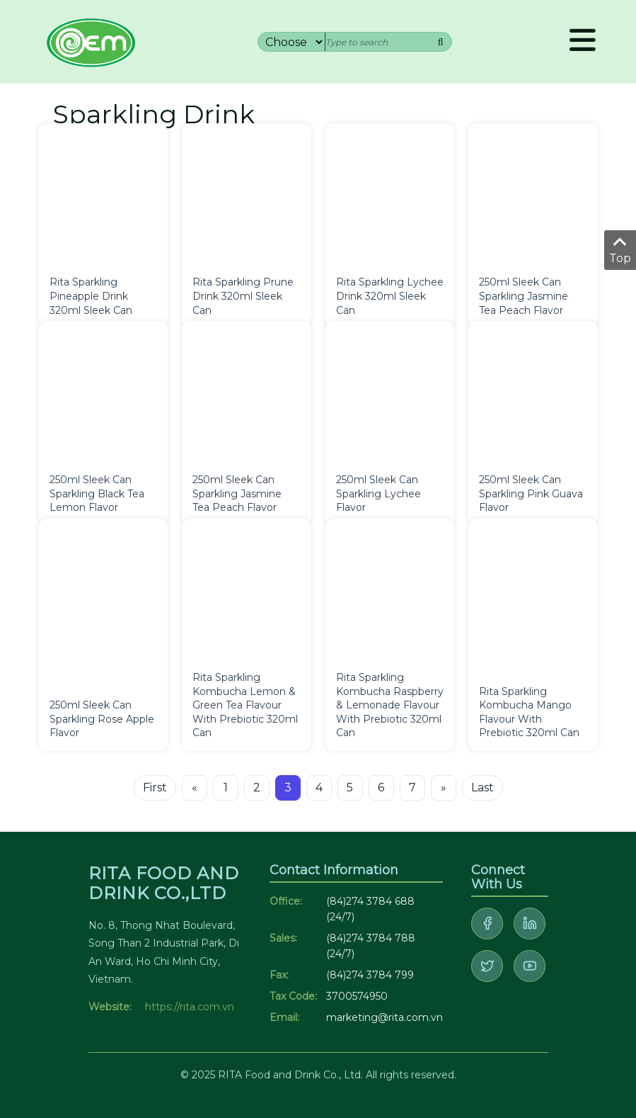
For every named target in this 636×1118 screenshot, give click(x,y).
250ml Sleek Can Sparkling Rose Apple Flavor (102, 719)
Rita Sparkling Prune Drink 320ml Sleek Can (243, 296)
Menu (582, 40)
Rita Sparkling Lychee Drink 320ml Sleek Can (390, 296)
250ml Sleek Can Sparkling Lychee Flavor (378, 493)
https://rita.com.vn (189, 1006)
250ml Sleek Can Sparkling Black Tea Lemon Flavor (97, 493)
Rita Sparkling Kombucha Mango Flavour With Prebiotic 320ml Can (529, 712)
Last (482, 787)
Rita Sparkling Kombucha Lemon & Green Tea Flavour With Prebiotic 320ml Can (245, 705)
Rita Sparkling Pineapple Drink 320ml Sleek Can (91, 296)
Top (620, 249)
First (155, 787)
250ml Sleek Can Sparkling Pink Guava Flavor (531, 493)
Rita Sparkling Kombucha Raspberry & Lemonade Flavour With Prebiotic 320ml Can (390, 705)
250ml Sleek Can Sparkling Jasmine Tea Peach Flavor (523, 296)
